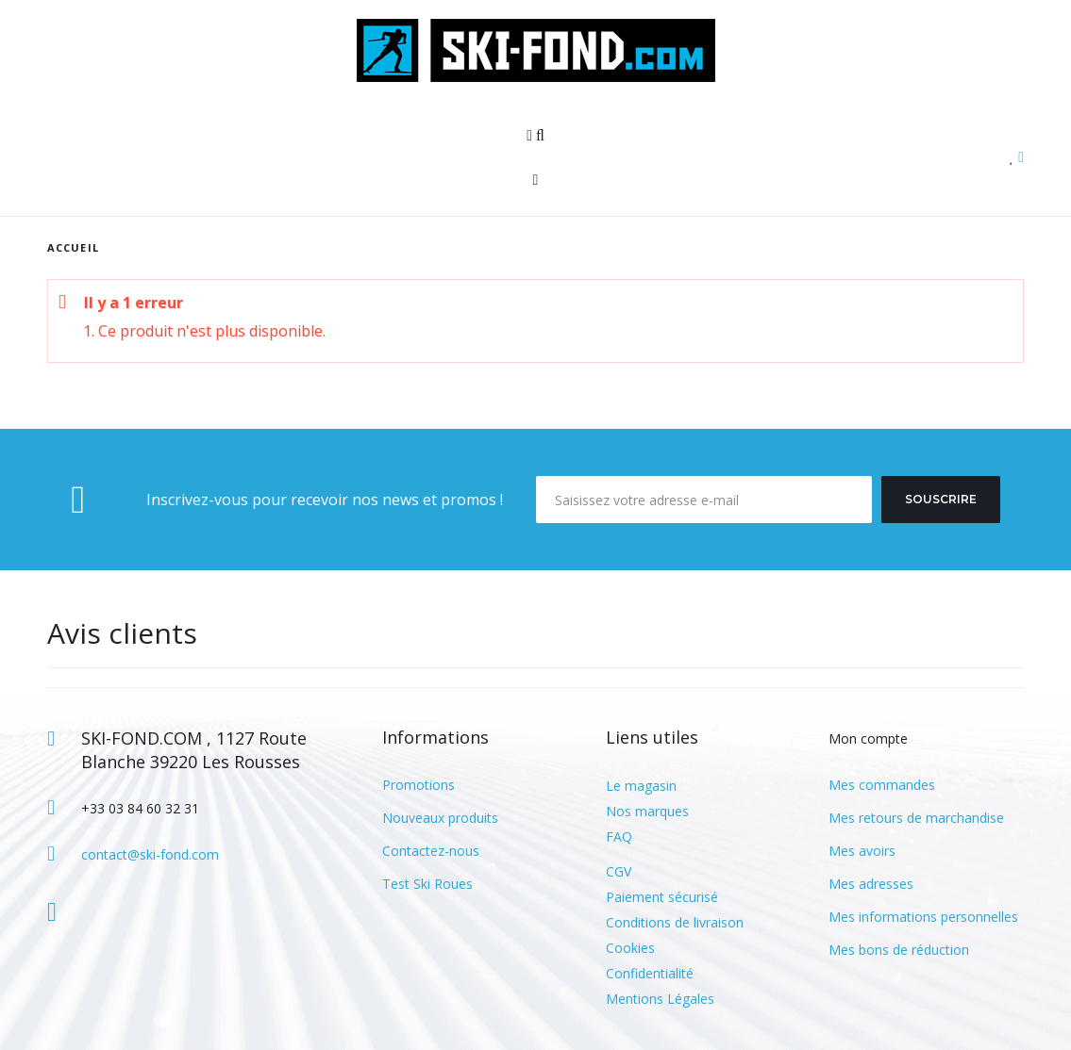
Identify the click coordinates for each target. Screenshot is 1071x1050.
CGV (618, 871)
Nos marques (647, 811)
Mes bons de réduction (898, 950)
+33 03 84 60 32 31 (140, 808)
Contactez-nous (430, 851)
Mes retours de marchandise (916, 818)
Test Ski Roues (427, 884)
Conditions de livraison (675, 922)
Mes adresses (870, 884)
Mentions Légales (660, 999)
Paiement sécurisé (662, 897)
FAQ (619, 836)
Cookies (630, 948)
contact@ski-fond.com (150, 854)
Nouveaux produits (440, 818)
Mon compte (868, 738)
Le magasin (641, 786)
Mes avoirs (861, 851)
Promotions (418, 785)
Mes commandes (881, 785)
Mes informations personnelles (923, 917)
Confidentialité (650, 973)
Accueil (73, 247)
